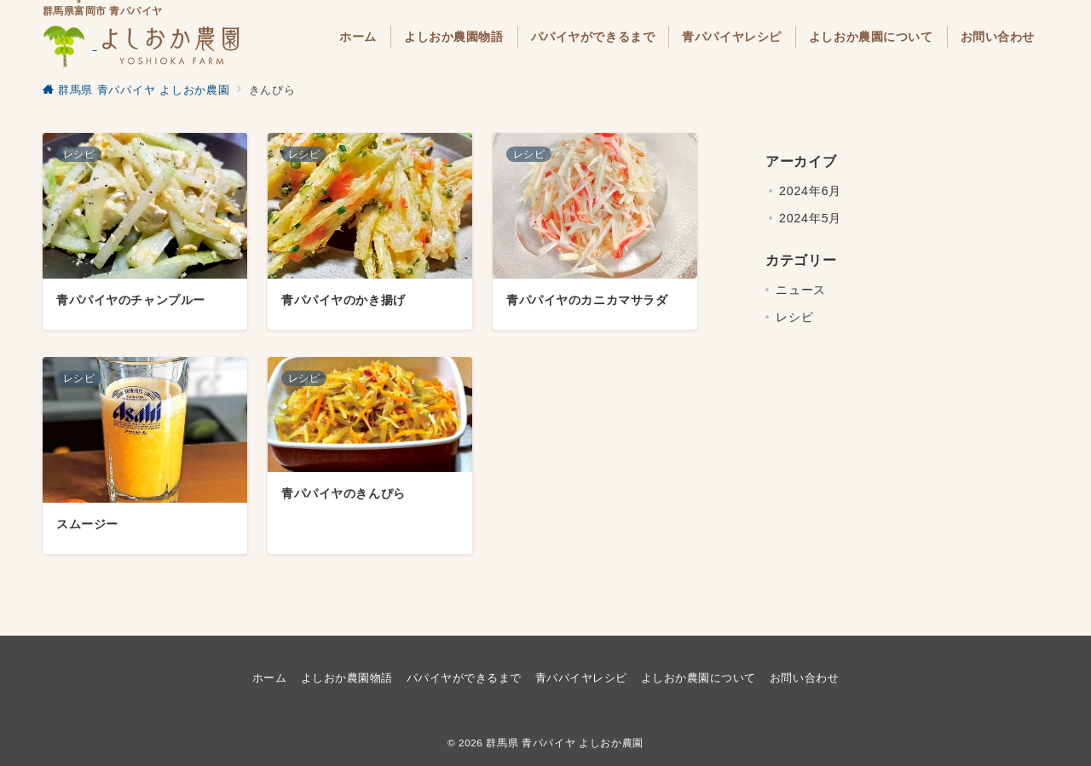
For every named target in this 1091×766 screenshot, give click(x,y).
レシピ (794, 317)
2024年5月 (810, 218)
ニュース (801, 290)
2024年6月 (810, 191)
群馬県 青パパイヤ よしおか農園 (565, 742)
